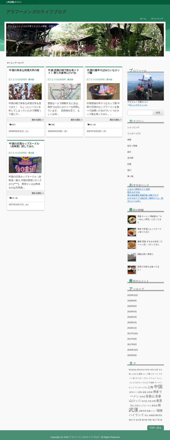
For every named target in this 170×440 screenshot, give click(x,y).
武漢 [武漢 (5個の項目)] (133, 409)
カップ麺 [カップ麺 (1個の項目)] (146, 374)
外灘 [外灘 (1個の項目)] (154, 401)
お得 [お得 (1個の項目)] (156, 370)
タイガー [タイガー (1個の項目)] (139, 378)
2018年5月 (132, 311)
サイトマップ (157, 19)
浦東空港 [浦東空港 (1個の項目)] (142, 411)
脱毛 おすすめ (133, 192)
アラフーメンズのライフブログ (36, 11)
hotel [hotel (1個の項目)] (152, 370)
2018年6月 (132, 306)
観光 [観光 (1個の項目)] (131, 420)
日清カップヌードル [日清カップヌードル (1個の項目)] (143, 406)
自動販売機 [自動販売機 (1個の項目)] (153, 415)
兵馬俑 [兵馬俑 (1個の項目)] (149, 392)
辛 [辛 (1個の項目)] (134, 420)
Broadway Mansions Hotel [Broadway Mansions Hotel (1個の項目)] (139, 370)
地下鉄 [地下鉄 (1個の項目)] (144, 401)
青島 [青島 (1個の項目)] (150, 420)
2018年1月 (132, 328)
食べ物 (93, 125)
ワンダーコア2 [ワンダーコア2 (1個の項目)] (141, 387)
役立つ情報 (132, 146)
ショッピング (133, 127)
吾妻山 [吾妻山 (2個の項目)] (150, 396)
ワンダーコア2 (133, 133)
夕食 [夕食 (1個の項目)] (149, 401)
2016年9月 (132, 355)
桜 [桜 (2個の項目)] (159, 405)
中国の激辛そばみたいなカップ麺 (103, 71)
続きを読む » (37, 120)
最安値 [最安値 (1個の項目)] (154, 406)
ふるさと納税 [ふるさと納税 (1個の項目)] (136, 374)
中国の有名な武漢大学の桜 (24, 70)
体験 (53, 125)
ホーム (143, 19)
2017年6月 (132, 344)
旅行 (14, 125)
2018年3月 (132, 317)
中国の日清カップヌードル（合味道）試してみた (24, 145)
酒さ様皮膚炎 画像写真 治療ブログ (142, 195)
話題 (129, 164)
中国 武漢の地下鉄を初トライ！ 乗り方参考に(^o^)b (63, 71)
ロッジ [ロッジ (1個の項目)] (131, 387)
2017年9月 (132, 339)
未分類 (130, 158)
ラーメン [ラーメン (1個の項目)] (158, 383)
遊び (129, 170)
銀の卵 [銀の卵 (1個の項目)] (144, 420)
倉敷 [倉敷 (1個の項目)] (144, 392)
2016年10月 (132, 350)
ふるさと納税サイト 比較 (138, 189)
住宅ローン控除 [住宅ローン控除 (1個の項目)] (135, 392)
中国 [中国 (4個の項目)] (158, 386)
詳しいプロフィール (138, 105)
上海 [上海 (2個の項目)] (150, 387)
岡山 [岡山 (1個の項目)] (132, 406)
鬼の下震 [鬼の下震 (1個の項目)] (156, 420)
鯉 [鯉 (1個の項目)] (161, 420)
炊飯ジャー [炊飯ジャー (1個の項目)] (151, 411)
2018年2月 (132, 322)
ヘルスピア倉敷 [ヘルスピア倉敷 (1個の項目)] (147, 383)
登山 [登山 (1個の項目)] (146, 415)
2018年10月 (132, 295)
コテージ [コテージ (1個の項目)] (154, 374)
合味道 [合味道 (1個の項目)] (142, 397)
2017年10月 (132, 333)
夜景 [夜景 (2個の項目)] (159, 400)
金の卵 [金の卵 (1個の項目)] (138, 420)
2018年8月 (132, 301)
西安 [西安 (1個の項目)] (160, 415)
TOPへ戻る (156, 427)
